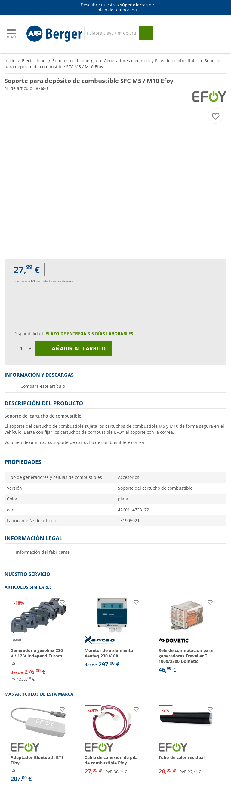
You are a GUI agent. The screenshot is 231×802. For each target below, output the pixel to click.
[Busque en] (146, 33)
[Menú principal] (12, 33)
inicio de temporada (116, 10)
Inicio (10, 60)
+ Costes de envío (61, 281)
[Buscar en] (111, 33)
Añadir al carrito (74, 348)
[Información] (117, 7)
